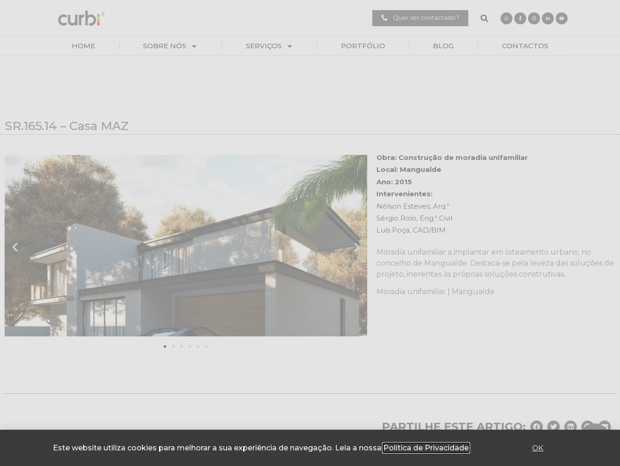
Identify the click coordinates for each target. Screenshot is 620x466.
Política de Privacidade (426, 447)
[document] (310, 233)
